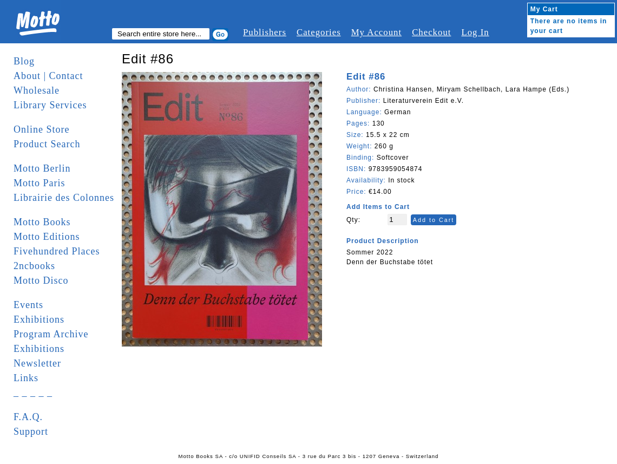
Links (26, 377)
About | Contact (48, 75)
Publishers (264, 32)
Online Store (42, 129)
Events (28, 304)
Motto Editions (47, 236)
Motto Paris (39, 183)
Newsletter (37, 363)
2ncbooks (34, 265)
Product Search (47, 144)
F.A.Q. (28, 416)
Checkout (431, 32)
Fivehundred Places (57, 251)
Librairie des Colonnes (64, 197)
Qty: (353, 220)
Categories (319, 32)
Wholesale (37, 90)
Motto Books (42, 222)
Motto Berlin (42, 168)
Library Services (50, 105)
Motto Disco (41, 280)
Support (31, 431)
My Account (376, 32)
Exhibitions (39, 319)
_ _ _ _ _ (33, 392)
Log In (475, 32)
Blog (24, 61)
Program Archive (51, 334)
